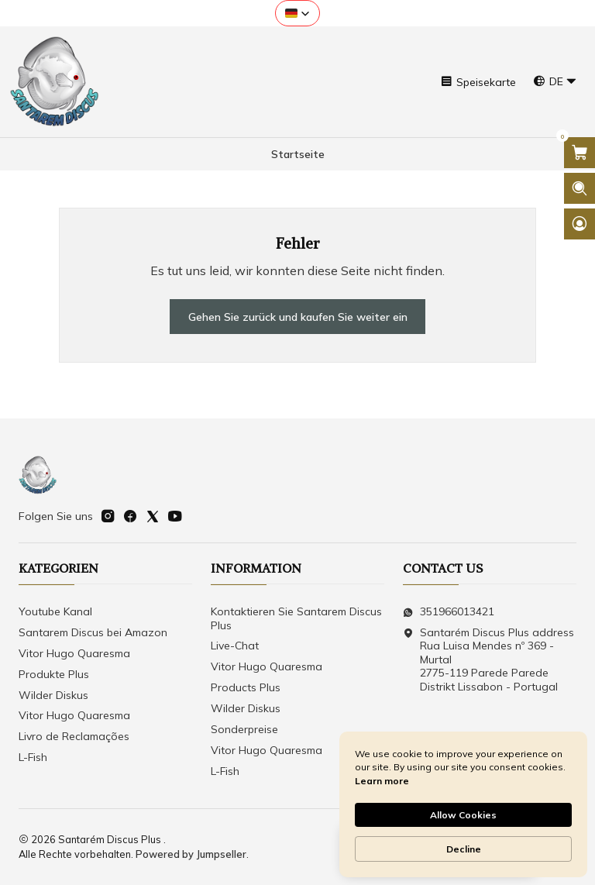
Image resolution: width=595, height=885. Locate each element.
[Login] (579, 223)
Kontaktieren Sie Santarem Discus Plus (296, 618)
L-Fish (33, 757)
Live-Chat (235, 646)
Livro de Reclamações (74, 736)
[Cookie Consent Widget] (463, 804)
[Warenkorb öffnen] (579, 152)
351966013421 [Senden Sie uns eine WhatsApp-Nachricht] (448, 611)
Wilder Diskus (53, 695)
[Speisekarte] (478, 82)
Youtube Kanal (55, 611)
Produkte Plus (54, 674)
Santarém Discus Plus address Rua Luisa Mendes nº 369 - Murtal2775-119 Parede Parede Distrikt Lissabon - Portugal (488, 659)
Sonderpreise (244, 729)
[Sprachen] (555, 82)
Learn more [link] (382, 781)
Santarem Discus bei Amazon (93, 632)
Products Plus (245, 687)
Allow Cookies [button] (463, 815)
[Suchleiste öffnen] (579, 188)
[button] (297, 13)
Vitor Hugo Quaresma (74, 653)
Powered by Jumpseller (191, 854)
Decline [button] (463, 849)
